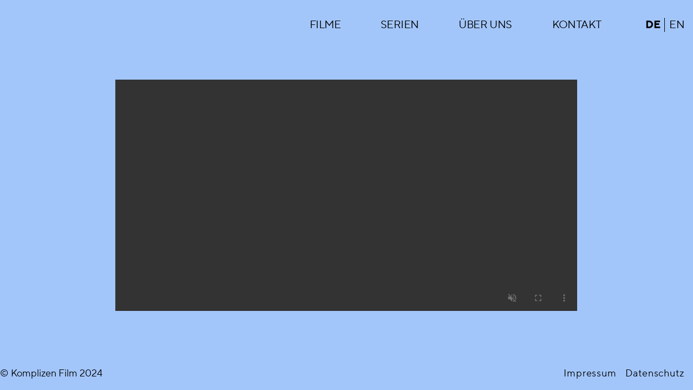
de (652, 25)
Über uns (485, 25)
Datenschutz (654, 373)
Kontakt (577, 25)
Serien (400, 25)
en (676, 25)
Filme (325, 25)
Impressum (590, 373)
